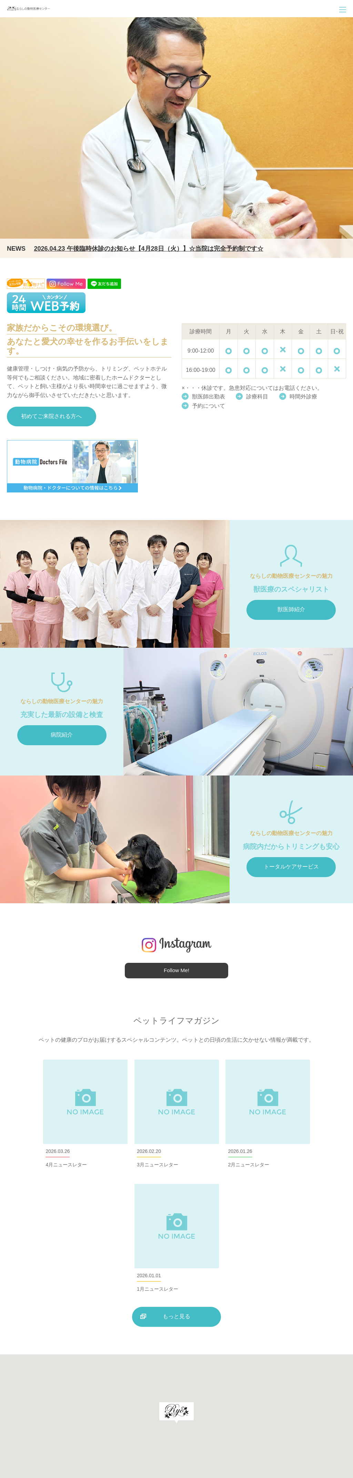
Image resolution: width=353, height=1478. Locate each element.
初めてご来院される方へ (51, 417)
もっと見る (176, 1194)
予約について (208, 405)
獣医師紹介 (291, 610)
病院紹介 (62, 736)
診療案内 (188, 1399)
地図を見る (117, 1431)
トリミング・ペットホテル (263, 1399)
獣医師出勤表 (208, 396)
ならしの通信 (189, 1414)
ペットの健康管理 (320, 1399)
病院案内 (216, 1399)
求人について (259, 1414)
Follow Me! (176, 971)
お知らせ (292, 1414)
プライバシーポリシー (322, 1430)
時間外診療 (305, 396)
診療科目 (258, 396)
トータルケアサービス (291, 868)
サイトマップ (324, 1414)
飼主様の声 (225, 1414)
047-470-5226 (48, 1414)
